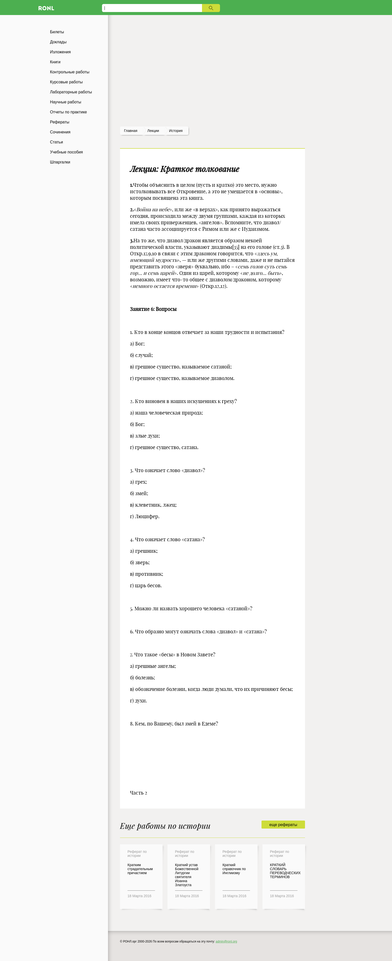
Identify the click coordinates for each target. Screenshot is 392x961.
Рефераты (59, 122)
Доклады (58, 42)
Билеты (57, 32)
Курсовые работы (66, 82)
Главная (130, 131)
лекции (153, 131)
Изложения (60, 52)
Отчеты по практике (68, 112)
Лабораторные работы (71, 92)
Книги (55, 62)
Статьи (56, 142)
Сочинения (60, 132)
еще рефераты (283, 825)
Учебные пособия (66, 152)
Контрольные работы (70, 72)
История (175, 131)
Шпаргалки (60, 162)
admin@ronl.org (226, 941)
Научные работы (65, 102)
